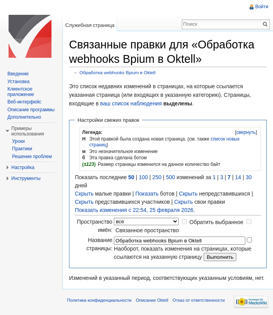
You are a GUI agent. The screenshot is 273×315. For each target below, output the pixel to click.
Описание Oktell (152, 300)
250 (156, 177)
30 (249, 177)
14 (238, 177)
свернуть (246, 132)
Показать (147, 193)
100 (143, 177)
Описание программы (31, 109)
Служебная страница (89, 25)
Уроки (18, 141)
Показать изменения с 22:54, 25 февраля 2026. (135, 210)
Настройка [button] (22, 167)
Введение (17, 74)
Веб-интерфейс (24, 102)
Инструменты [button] (26, 178)
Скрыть (84, 193)
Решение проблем (32, 156)
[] (246, 132)
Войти (261, 6)
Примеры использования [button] (27, 131)
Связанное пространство (147, 230)
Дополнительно (24, 117)
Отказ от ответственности (199, 300)
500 (170, 177)
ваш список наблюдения (131, 103)
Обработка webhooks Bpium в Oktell (118, 72)
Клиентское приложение (20, 91)
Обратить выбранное (216, 222)
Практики (22, 148)
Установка (18, 81)
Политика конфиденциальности (99, 300)
